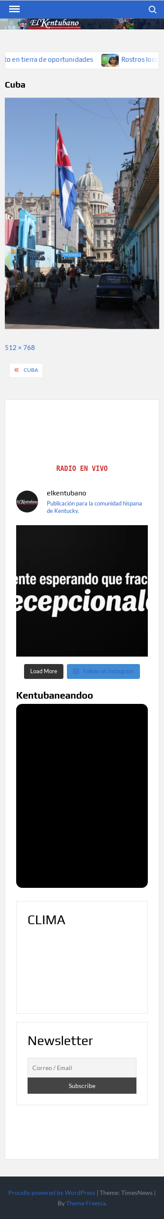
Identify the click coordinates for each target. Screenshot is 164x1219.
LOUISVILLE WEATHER (82, 969)
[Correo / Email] (82, 1068)
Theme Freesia (85, 1203)
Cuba (31, 370)
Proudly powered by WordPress (51, 1192)
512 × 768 (20, 347)
